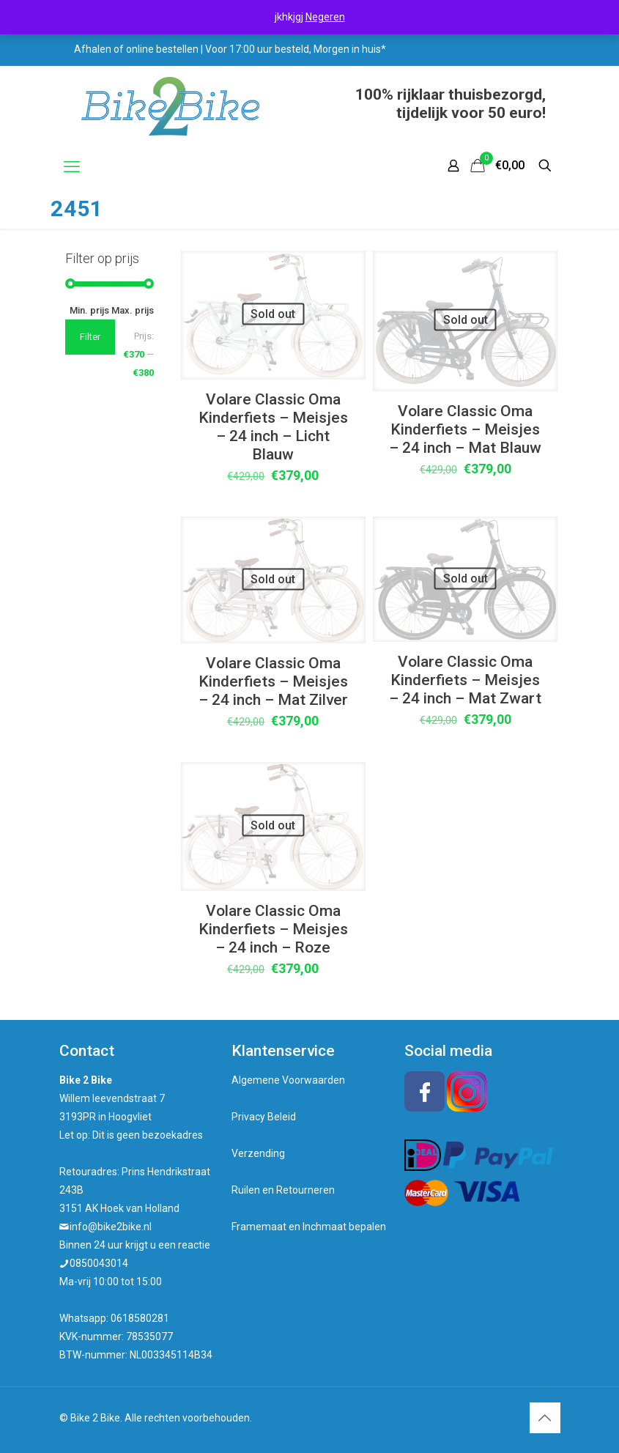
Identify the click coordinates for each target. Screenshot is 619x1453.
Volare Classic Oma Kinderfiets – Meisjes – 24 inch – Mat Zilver (273, 681)
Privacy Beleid (263, 1117)
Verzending (258, 1153)
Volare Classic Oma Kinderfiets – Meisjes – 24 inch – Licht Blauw (273, 427)
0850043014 (99, 1263)
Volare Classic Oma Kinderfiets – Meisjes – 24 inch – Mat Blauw (465, 429)
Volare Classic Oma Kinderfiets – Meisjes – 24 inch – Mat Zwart (465, 680)
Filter (90, 336)
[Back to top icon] (545, 1417)
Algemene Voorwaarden (288, 1080)
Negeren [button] (325, 17)
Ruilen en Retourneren (283, 1190)
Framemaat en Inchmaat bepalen (308, 1226)
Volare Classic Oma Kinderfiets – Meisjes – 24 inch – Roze (273, 929)
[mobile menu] (71, 167)
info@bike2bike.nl (111, 1226)
